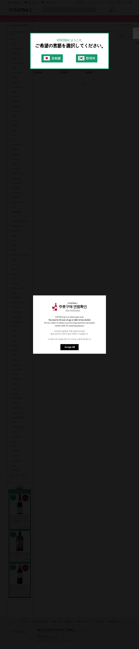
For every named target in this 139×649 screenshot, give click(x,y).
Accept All (69, 346)
